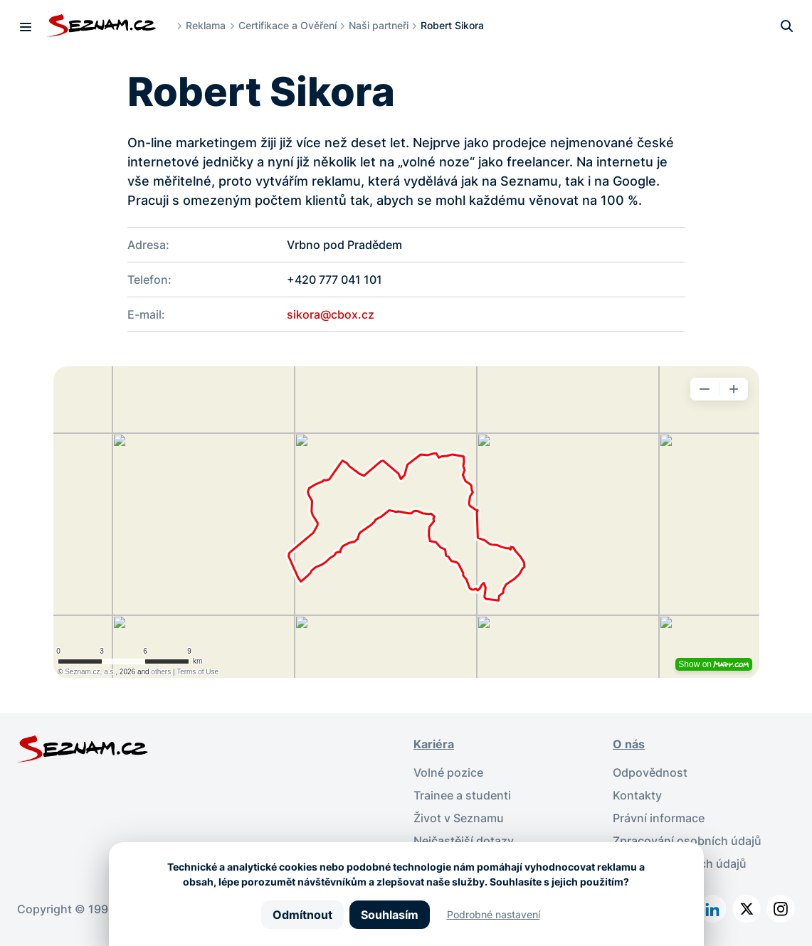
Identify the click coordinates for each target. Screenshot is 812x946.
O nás (629, 744)
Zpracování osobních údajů (687, 841)
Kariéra (433, 744)
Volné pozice (448, 772)
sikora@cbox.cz (330, 314)
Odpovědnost (650, 772)
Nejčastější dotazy (463, 841)
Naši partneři (378, 25)
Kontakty (637, 795)
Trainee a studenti (462, 795)
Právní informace (659, 818)
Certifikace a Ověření (287, 25)
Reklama (206, 25)
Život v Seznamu (458, 818)
